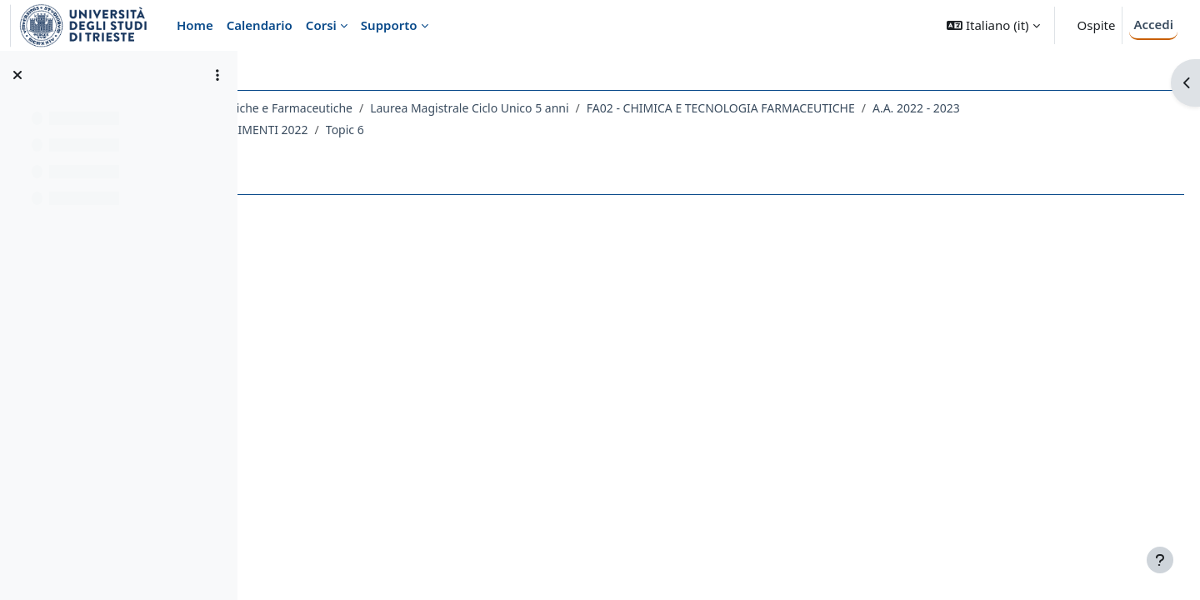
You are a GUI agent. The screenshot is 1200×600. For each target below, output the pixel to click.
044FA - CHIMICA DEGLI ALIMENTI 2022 (500, 130)
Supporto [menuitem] (389, 25)
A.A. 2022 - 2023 (331, 130)
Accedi (1153, 24)
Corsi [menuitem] (321, 25)
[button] (993, 25)
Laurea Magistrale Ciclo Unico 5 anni (665, 108)
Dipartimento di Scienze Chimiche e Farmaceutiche (409, 108)
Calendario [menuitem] (259, 25)
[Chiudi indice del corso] (17, 75)
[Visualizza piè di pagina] (1160, 560)
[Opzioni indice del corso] (217, 75)
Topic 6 (645, 130)
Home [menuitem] (195, 25)
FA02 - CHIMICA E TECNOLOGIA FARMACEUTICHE (916, 108)
